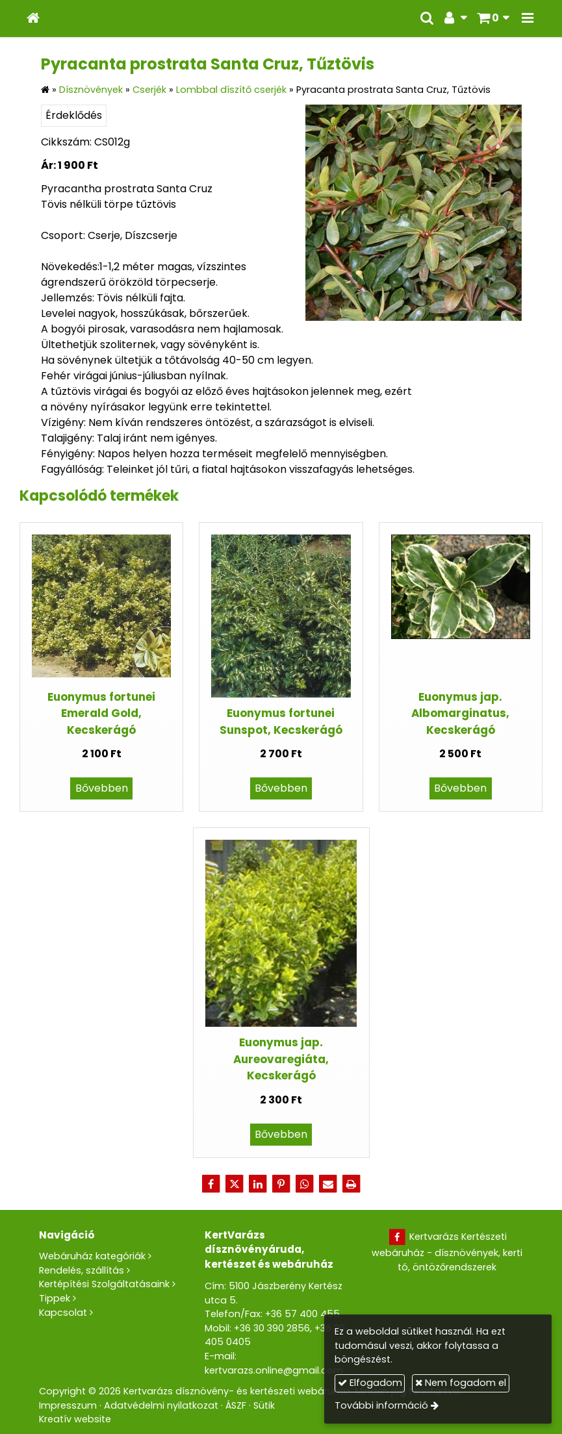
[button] (527, 18)
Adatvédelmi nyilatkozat (161, 1405)
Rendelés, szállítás (81, 1270)
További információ (381, 1405)
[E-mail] (328, 1184)
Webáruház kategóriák (92, 1256)
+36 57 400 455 (302, 1313)
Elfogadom (370, 1382)
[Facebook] (211, 1184)
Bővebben (101, 788)
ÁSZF (235, 1405)
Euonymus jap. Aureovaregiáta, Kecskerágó (281, 1059)
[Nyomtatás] (351, 1184)
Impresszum (68, 1405)
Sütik (264, 1405)
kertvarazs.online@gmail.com (274, 1370)
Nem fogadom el (460, 1382)
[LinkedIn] (258, 1184)
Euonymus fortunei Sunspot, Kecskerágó (281, 721)
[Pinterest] (281, 1184)
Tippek (54, 1298)
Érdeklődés (73, 115)
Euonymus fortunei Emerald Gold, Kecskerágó (101, 713)
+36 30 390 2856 (272, 1328)
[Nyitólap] (33, 18)
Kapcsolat (63, 1312)
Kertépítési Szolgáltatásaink (104, 1283)
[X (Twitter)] (234, 1184)
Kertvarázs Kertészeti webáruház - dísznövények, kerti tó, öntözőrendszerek (447, 1252)
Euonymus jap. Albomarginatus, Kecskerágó (460, 713)
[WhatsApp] (304, 1184)
